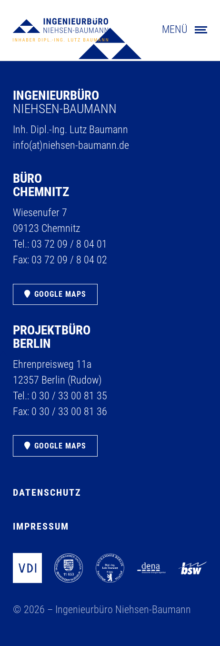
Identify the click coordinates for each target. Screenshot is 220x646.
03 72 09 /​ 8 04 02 (69, 260)
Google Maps (60, 294)
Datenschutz (47, 492)
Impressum (41, 526)
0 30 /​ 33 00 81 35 (69, 396)
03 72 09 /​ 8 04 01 (69, 244)
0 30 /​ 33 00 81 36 (69, 411)
